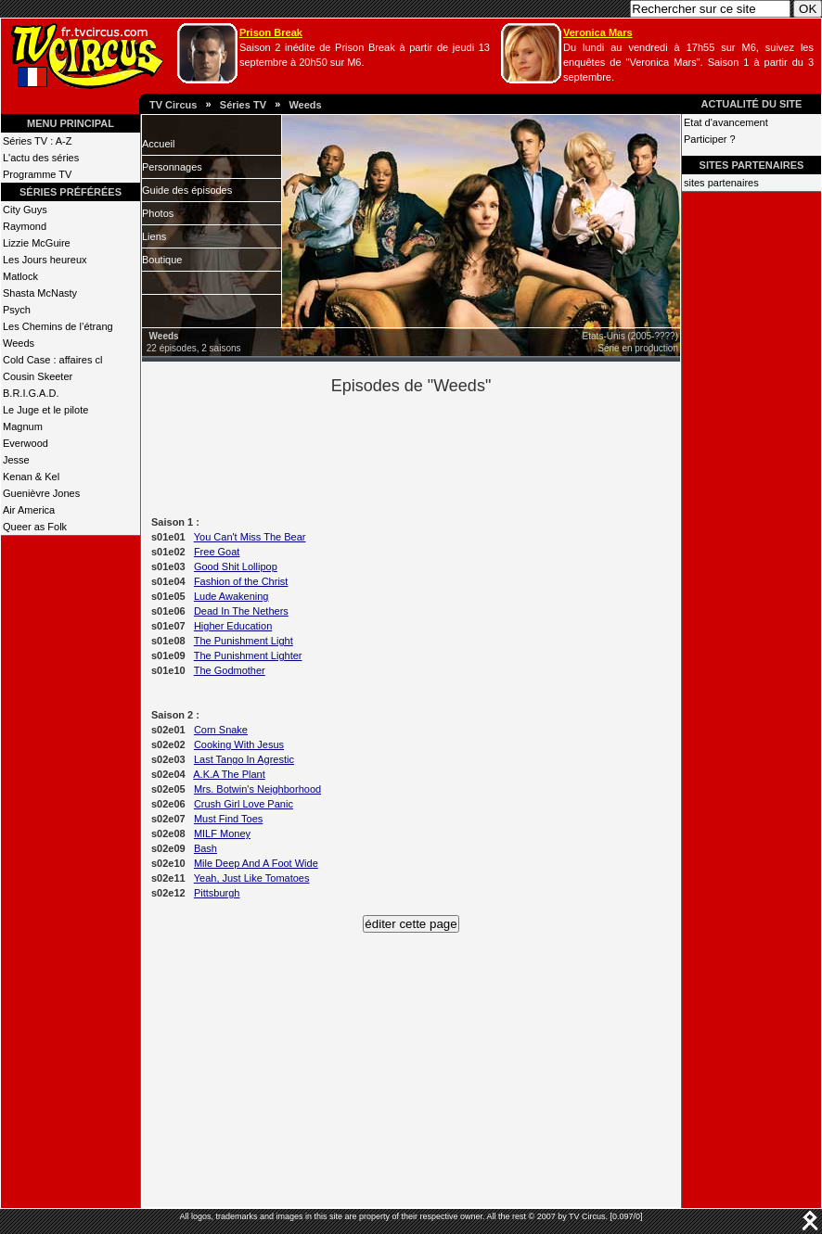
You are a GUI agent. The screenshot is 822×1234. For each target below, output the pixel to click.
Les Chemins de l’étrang (58, 326)
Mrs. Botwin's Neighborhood (257, 789)
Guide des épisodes (187, 190)
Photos (157, 213)
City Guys (25, 209)
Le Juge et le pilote (45, 409)
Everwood (25, 443)
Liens (154, 236)
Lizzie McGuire (37, 242)
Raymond (24, 226)
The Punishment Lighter (248, 655)
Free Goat (217, 551)
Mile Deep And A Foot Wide (256, 863)
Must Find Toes (228, 818)
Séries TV (243, 104)
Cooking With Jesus (239, 744)
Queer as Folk (35, 526)
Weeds (305, 104)
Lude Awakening (231, 596)
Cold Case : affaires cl (52, 359)
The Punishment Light (243, 640)
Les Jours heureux (45, 259)
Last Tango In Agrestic (244, 759)
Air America (29, 509)
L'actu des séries (41, 157)
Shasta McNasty (40, 293)
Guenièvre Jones (41, 493)
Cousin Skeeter (37, 376)
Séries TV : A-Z (37, 140)
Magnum (23, 426)
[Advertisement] (442, 452)
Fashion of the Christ (241, 581)
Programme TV (37, 174)
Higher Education (233, 625)
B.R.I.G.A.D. (31, 393)
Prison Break (270, 32)
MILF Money (222, 833)
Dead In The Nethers (241, 611)
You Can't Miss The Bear (250, 536)
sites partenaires (721, 182)
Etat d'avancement (726, 122)
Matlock (20, 276)
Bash (205, 848)
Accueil (158, 143)
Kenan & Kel (31, 476)
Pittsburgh (217, 892)
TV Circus (173, 104)
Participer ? (710, 139)
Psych (17, 309)
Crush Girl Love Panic (243, 803)
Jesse (16, 459)
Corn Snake (221, 729)
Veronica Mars (598, 32)
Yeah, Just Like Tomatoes (252, 878)
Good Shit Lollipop (235, 566)
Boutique (162, 259)
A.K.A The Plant (228, 774)
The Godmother (229, 670)
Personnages (172, 166)
